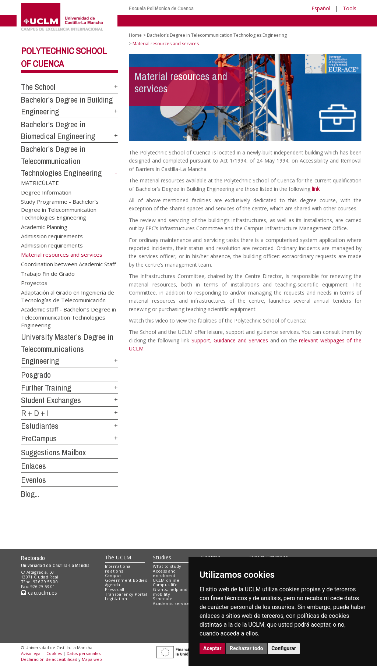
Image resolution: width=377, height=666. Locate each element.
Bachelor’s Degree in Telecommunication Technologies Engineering (61, 160)
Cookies (54, 653)
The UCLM (118, 557)
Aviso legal (31, 653)
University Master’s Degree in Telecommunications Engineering (67, 348)
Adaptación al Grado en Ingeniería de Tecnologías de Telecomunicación (67, 295)
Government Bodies (126, 580)
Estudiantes (40, 425)
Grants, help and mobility (170, 592)
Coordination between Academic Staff (68, 264)
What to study (167, 566)
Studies (162, 557)
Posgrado (36, 374)
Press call (114, 589)
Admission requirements (52, 236)
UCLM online (166, 580)
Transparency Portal (126, 594)
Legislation (116, 598)
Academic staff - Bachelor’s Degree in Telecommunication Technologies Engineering (68, 317)
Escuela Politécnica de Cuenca (161, 8)
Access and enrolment (164, 573)
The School (38, 86)
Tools (349, 8)
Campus (113, 575)
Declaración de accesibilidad (49, 659)
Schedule (162, 598)
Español (320, 8)
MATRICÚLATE (40, 182)
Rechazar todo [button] (246, 648)
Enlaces (33, 465)
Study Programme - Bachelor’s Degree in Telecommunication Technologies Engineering (60, 209)
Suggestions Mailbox (53, 452)
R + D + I (35, 413)
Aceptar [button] (212, 648)
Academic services (172, 603)
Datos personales (84, 653)
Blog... (30, 493)
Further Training (46, 387)
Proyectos (34, 282)
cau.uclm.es (39, 592)
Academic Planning (44, 226)
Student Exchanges (51, 400)
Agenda (112, 584)
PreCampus (39, 438)
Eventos (33, 479)
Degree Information (46, 192)
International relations (118, 568)
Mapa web (92, 659)
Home (135, 35)
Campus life (165, 584)
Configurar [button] (283, 648)
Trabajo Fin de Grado (48, 273)
